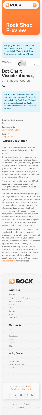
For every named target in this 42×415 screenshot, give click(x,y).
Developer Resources (16, 365)
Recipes (12, 343)
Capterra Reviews (15, 301)
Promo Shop (13, 304)
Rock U (11, 358)
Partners (12, 294)
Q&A (10, 329)
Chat (11, 346)
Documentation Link (11, 130)
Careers (12, 311)
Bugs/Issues (13, 336)
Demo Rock (13, 318)
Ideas (11, 339)
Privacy (27, 404)
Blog (10, 333)
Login (14, 404)
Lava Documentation (16, 368)
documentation (8, 261)
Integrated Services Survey (18, 298)
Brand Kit (12, 314)
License (21, 407)
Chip (10, 308)
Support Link (7, 136)
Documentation (14, 361)
